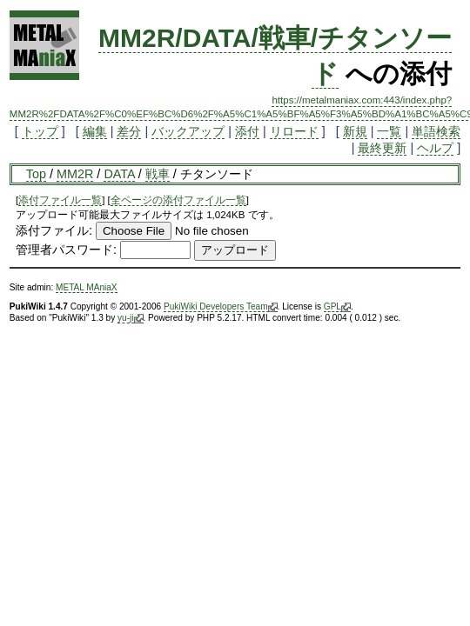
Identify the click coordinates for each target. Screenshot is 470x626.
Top (36, 174)
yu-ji (130, 318)
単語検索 (436, 131)
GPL (337, 307)
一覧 (389, 131)
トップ (40, 131)
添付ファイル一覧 (60, 200)
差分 (129, 131)
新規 (355, 131)
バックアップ (188, 131)
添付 (247, 131)
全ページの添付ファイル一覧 (178, 200)
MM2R (75, 174)
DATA (119, 174)
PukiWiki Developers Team (221, 307)
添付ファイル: (54, 230)
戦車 (157, 174)
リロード (294, 131)
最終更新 (382, 148)
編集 (95, 131)
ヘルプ (435, 148)
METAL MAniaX (87, 287)
